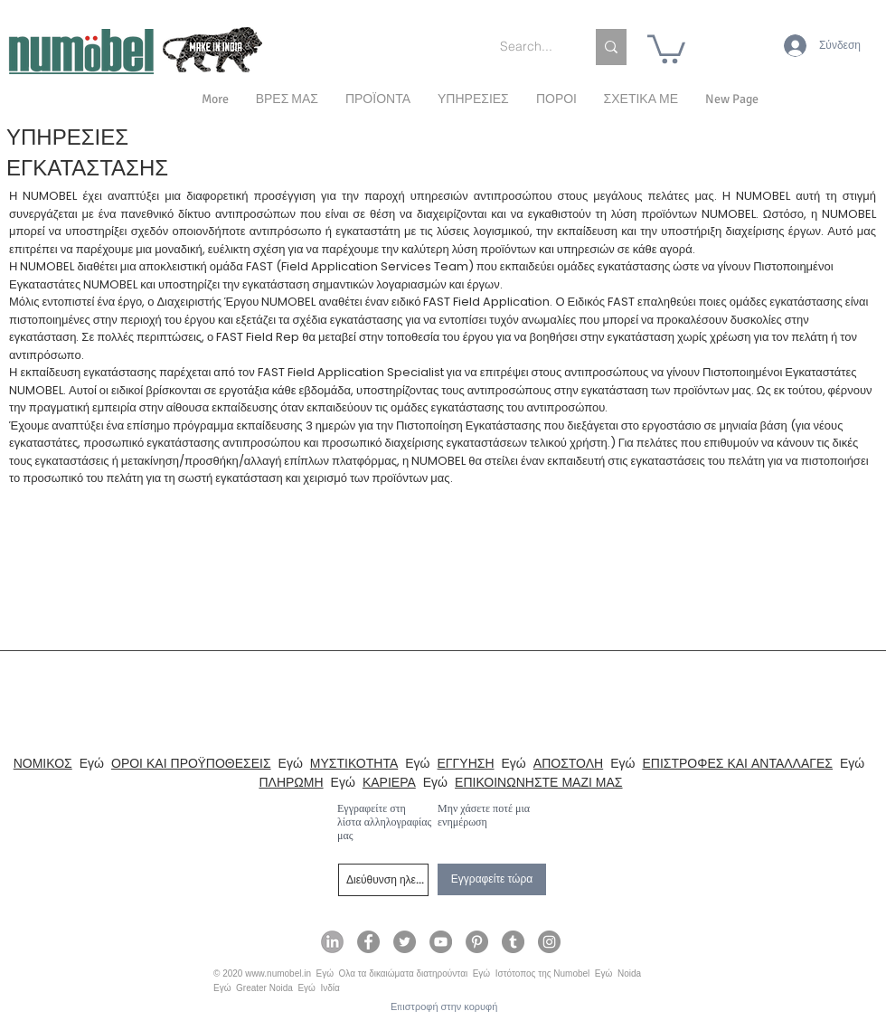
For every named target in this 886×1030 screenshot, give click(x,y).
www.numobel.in (278, 973)
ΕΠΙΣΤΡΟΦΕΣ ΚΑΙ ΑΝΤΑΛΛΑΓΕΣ (737, 763)
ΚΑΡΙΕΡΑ (389, 782)
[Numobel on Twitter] (404, 942)
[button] (641, 99)
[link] (666, 47)
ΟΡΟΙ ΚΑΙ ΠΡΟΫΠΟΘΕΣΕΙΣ (191, 763)
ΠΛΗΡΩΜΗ (291, 782)
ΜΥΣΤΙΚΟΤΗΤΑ (354, 763)
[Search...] (529, 47)
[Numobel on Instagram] (549, 942)
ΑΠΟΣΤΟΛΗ (568, 763)
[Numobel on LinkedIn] (332, 942)
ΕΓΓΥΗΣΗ (466, 763)
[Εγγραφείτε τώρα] (492, 879)
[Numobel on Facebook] (368, 942)
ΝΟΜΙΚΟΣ (43, 763)
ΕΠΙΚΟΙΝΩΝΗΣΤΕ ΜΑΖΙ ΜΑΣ (538, 782)
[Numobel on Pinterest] (477, 942)
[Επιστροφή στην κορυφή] (444, 1007)
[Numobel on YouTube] (440, 942)
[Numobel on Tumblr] (513, 942)
